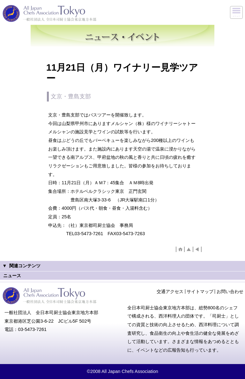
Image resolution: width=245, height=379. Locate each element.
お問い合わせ (230, 291)
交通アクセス (170, 291)
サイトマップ (200, 291)
